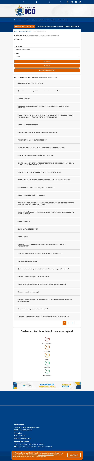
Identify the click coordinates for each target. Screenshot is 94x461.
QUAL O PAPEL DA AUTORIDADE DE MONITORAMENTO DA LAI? (40, 172)
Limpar (47, 65)
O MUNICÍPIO (27, 19)
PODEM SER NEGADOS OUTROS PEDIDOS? (32, 140)
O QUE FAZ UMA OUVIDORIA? (28, 125)
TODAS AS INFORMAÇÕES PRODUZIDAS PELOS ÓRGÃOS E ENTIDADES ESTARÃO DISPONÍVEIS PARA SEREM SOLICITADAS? (46, 203)
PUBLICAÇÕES (53, 19)
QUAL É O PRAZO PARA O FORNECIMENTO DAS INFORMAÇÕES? (40, 253)
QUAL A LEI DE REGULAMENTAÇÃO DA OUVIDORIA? (35, 155)
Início (15, 31)
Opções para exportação (47, 70)
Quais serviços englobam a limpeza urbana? (33, 309)
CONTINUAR (74, 455)
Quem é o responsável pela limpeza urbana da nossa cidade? (38, 91)
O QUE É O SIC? (23, 237)
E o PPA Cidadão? (24, 98)
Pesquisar (18, 39)
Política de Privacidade (45, 455)
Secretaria (18, 46)
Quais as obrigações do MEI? (27, 261)
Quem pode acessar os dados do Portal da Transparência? (38, 132)
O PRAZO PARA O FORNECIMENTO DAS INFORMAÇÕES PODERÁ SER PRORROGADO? (41, 245)
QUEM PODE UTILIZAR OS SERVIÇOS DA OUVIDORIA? (36, 188)
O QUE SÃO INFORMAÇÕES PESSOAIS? (31, 195)
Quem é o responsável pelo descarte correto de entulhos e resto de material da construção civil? (45, 300)
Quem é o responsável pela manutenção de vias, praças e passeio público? (43, 269)
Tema (16, 53)
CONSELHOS (64, 19)
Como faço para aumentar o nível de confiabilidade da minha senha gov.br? (43, 316)
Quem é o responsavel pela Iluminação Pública (34, 277)
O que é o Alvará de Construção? (29, 292)
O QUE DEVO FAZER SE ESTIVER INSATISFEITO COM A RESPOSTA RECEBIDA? (45, 180)
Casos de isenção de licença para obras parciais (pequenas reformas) (42, 284)
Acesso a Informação (25, 31)
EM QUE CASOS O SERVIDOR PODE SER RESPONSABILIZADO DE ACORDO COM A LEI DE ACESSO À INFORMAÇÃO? (46, 164)
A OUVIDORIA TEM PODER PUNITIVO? (31, 83)
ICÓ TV (59, 19)
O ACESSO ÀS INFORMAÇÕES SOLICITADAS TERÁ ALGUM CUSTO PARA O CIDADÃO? (43, 107)
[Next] (72, 323)
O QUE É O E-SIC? (24, 221)
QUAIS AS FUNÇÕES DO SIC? (28, 229)
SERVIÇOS (42, 19)
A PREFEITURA (20, 19)
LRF (47, 19)
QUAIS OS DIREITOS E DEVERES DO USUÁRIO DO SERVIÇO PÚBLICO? (41, 148)
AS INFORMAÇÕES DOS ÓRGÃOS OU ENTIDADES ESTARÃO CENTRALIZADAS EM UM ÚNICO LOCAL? (46, 213)
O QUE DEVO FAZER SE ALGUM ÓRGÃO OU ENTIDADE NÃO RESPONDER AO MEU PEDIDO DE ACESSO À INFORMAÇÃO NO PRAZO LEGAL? (45, 116)
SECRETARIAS (35, 19)
